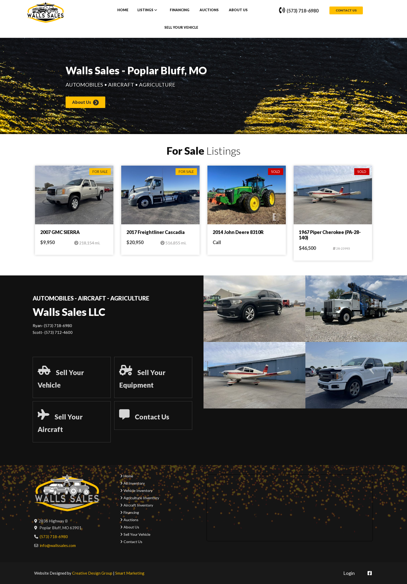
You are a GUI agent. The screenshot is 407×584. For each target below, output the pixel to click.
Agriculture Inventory (141, 498)
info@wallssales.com (58, 545)
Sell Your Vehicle (181, 28)
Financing (179, 10)
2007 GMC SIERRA (60, 232)
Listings (145, 10)
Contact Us (346, 11)
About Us (238, 10)
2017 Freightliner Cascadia (155, 232)
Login (349, 573)
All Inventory (134, 483)
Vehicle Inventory (138, 490)
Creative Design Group (92, 573)
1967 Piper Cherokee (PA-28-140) (330, 235)
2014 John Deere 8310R (238, 232)
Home (123, 10)
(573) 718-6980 (298, 11)
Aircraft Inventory (138, 505)
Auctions (209, 10)
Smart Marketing (129, 573)
